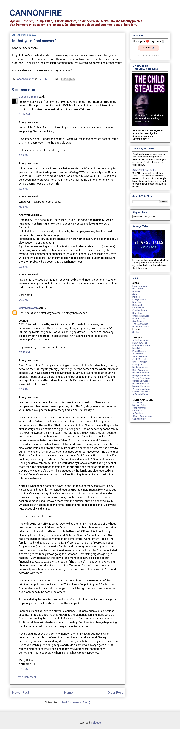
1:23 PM (23, 389)
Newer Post (20, 692)
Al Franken (137, 413)
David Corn (137, 348)
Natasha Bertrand (141, 345)
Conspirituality (139, 418)
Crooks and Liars (140, 315)
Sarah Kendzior (139, 356)
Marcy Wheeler (139, 343)
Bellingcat (137, 305)
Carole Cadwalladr (141, 380)
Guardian (136, 291)
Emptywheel (138, 307)
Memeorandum (139, 286)
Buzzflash (137, 302)
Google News (139, 299)
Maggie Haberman (141, 375)
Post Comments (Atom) (75, 702)
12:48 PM (24, 352)
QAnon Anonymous (142, 416)
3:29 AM (23, 188)
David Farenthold (140, 372)
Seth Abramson (140, 370)
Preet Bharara (139, 351)
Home (68, 692)
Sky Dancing (138, 321)
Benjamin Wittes (140, 367)
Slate (134, 294)
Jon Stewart (138, 402)
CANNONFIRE (36, 13)
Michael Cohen (139, 405)
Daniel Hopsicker (140, 326)
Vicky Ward (137, 353)
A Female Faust (140, 394)
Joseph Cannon (28, 96)
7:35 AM (23, 266)
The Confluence (140, 324)
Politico (136, 296)
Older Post (115, 692)
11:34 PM (24, 114)
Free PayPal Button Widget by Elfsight (148, 55)
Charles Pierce (139, 310)
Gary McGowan (28, 307)
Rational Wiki (138, 318)
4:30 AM (23, 206)
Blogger (97, 722)
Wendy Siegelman (141, 378)
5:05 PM (23, 669)
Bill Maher (137, 410)
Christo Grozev (139, 362)
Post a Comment (26, 677)
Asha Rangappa (140, 340)
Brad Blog (137, 313)
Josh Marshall (139, 359)
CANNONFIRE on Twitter (144, 170)
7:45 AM (23, 300)
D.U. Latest (137, 288)
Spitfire (135, 332)
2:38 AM (23, 155)
